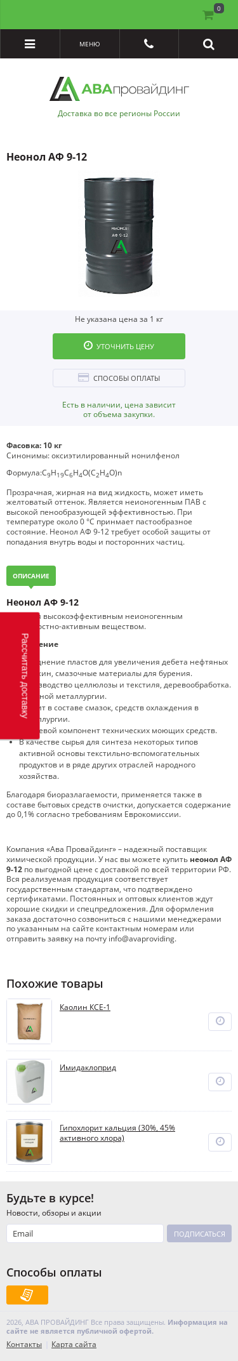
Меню (89, 43)
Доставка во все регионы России (119, 114)
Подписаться (199, 1233)
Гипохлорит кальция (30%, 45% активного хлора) (117, 1133)
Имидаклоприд (88, 1068)
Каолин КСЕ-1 (85, 1007)
